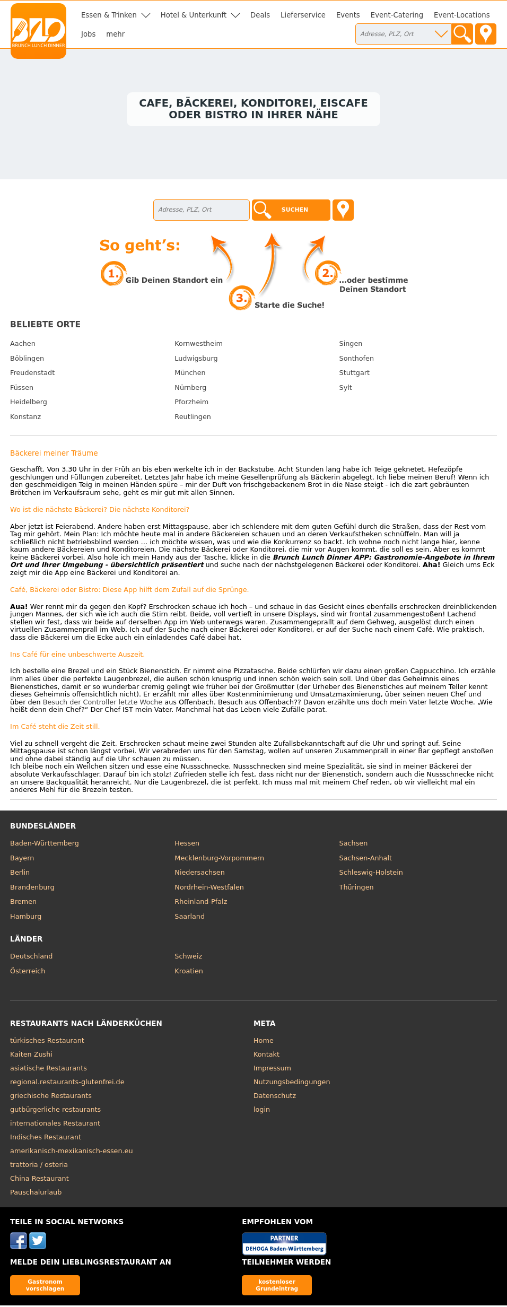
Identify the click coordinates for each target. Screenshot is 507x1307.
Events (348, 15)
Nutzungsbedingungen (292, 1083)
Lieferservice (303, 15)
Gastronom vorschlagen (45, 1286)
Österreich (27, 973)
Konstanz (25, 418)
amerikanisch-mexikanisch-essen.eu (71, 1152)
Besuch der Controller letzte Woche (103, 704)
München (189, 374)
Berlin (20, 874)
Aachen (23, 345)
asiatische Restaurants (48, 1070)
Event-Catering (397, 15)
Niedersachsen (199, 874)
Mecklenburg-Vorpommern (219, 860)
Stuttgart (354, 374)
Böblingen (27, 360)
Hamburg (25, 918)
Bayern (22, 860)
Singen (351, 345)
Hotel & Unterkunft (193, 15)
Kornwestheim (198, 345)
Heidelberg (28, 404)
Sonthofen (356, 360)
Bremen (23, 903)
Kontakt (266, 1056)
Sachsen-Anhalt (365, 860)
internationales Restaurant (55, 1125)
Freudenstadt (32, 374)
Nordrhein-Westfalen (209, 889)
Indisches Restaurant (45, 1139)
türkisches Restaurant (47, 1042)
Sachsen (353, 845)
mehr (115, 34)
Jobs (88, 34)
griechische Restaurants (51, 1097)
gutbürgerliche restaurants (55, 1111)
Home (264, 1042)
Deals (260, 15)
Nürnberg (190, 389)
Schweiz (188, 958)
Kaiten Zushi (31, 1056)
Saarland (189, 918)
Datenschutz (275, 1097)
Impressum (272, 1070)
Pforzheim (191, 404)
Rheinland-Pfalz (200, 903)
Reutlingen (192, 418)
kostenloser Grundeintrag (277, 1286)
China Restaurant (39, 1180)
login (262, 1111)
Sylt (345, 389)
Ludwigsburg (195, 360)
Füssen (21, 389)
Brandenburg (32, 889)
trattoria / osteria (39, 1166)
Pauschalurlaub (36, 1194)
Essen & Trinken (109, 15)
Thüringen (356, 889)
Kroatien (188, 973)
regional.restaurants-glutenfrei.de (67, 1083)
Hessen (186, 845)
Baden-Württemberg (44, 845)
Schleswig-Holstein (371, 874)
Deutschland (31, 958)
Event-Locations (462, 15)
